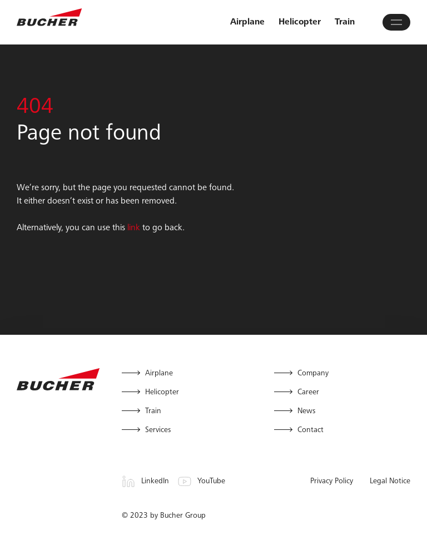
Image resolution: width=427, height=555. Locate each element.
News (306, 411)
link (133, 228)
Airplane (247, 22)
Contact (310, 430)
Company (313, 374)
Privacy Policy (331, 481)
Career (308, 393)
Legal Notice (390, 481)
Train (345, 22)
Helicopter (300, 22)
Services (158, 430)
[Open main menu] (396, 22)
